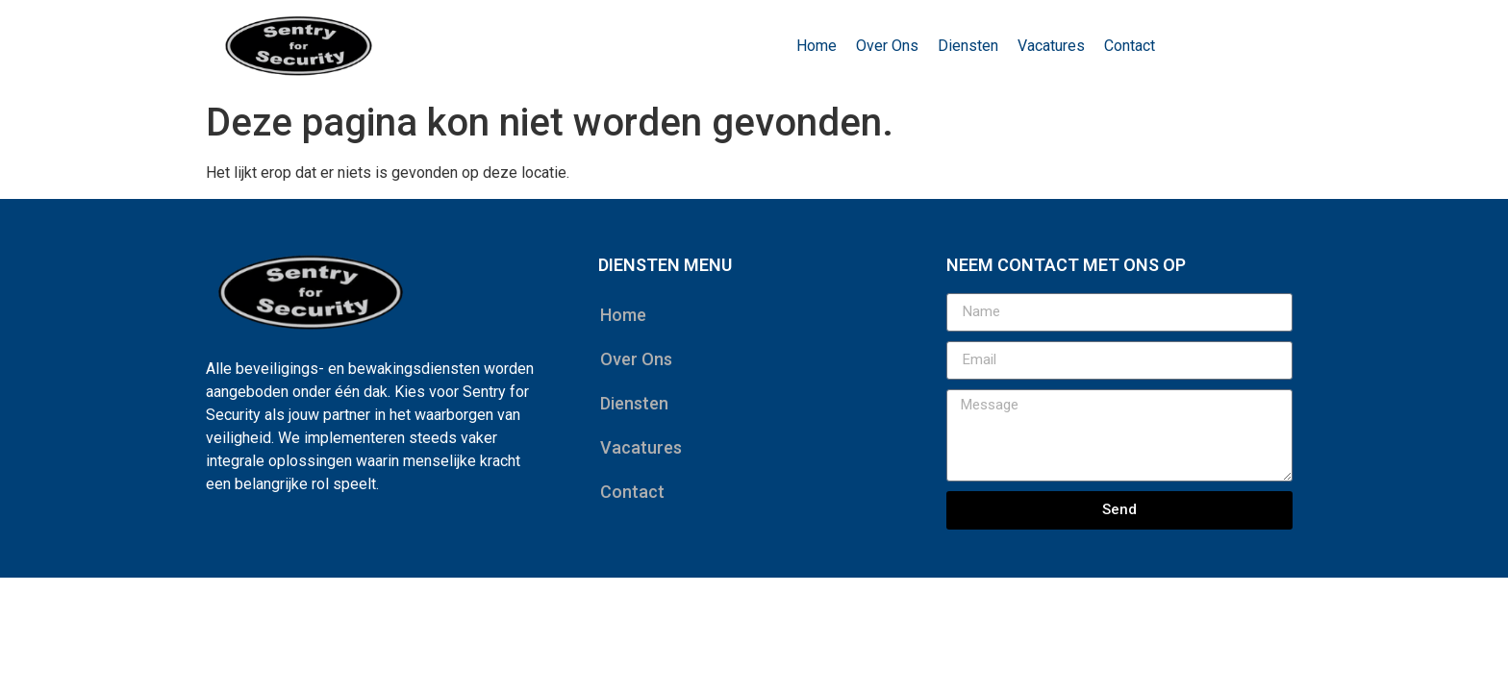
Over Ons (887, 46)
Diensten (968, 46)
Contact (1129, 46)
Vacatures (1051, 46)
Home (816, 46)
